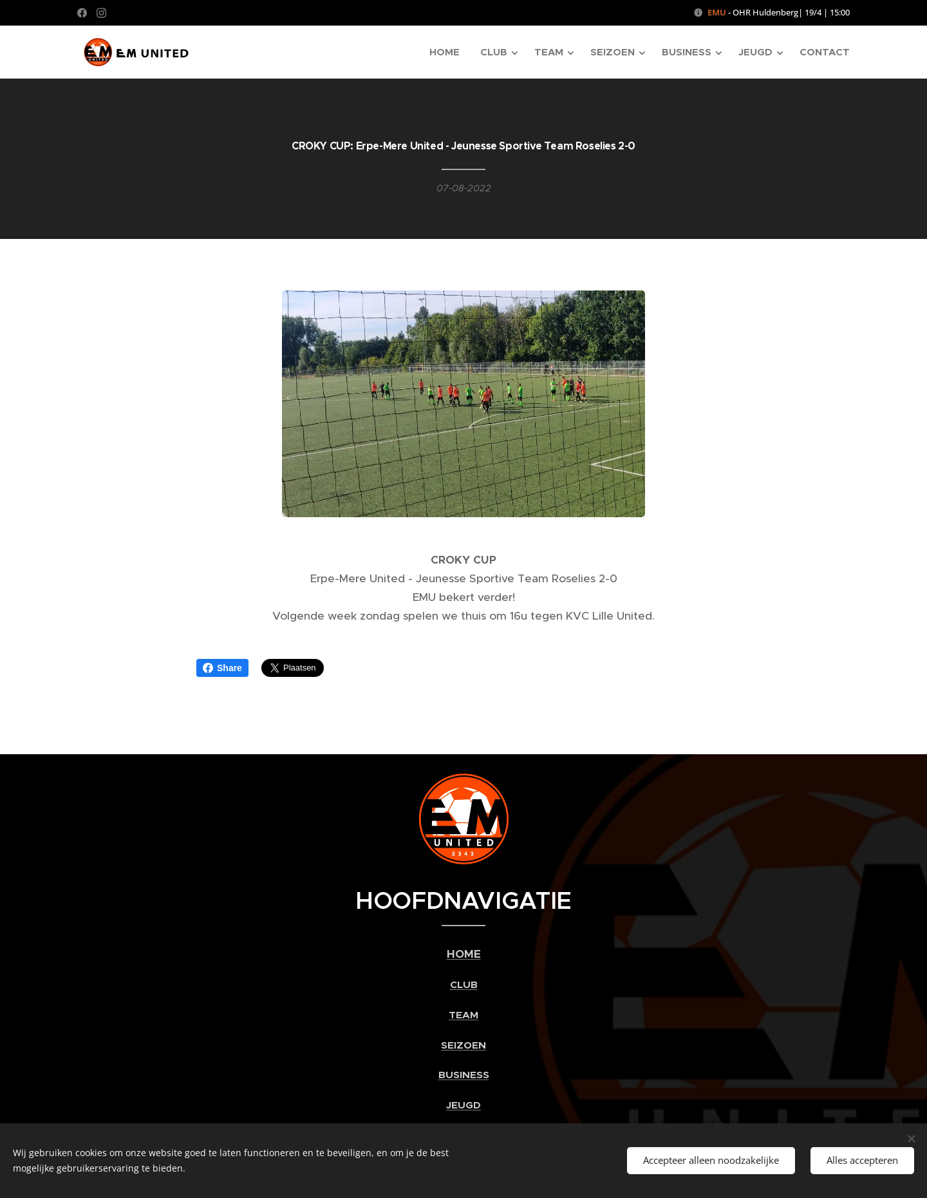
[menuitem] (448, 52)
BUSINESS (463, 1075)
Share (222, 668)
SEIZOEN (463, 1045)
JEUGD (463, 1105)
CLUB (464, 985)
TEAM (463, 1015)
